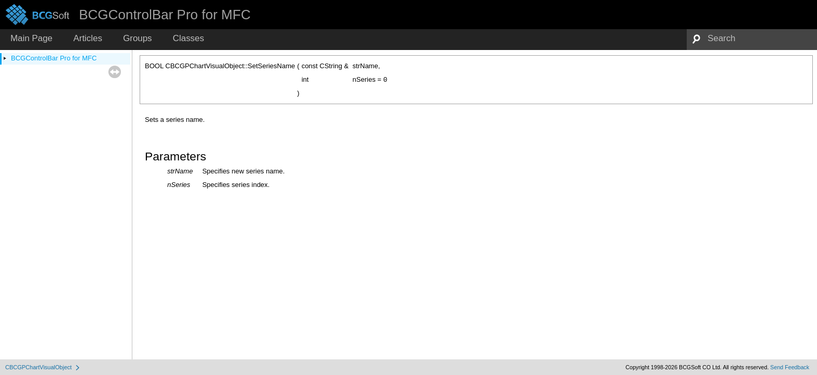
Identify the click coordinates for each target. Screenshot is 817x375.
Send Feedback (789, 367)
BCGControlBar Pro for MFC (54, 58)
